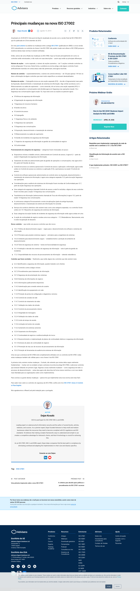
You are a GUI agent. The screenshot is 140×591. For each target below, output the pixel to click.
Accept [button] (109, 586)
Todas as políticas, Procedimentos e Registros (116, 62)
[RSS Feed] (34, 567)
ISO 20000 (81, 554)
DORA (80, 562)
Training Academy (51, 547)
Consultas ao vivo (66, 549)
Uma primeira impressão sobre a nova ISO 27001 (27, 483)
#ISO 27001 (20, 469)
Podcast (64, 547)
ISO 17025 (81, 552)
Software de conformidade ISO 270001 (117, 42)
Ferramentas (65, 544)
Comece (123, 8)
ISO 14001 (81, 544)
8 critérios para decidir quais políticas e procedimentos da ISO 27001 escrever (71, 484)
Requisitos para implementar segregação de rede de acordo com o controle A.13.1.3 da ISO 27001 (107, 144)
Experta (50, 544)
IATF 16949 (81, 570)
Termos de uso (99, 546)
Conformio (51, 536)
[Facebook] (23, 567)
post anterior (21, 45)
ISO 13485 (81, 549)
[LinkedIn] (12, 567)
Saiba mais (113, 46)
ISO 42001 (81, 539)
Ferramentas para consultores (100, 540)
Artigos (63, 536)
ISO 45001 (81, 547)
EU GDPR (81, 565)
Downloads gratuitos (67, 541)
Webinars (64, 539)
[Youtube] (29, 567)
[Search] (118, 2)
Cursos (50, 541)
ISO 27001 (55, 45)
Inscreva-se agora (116, 84)
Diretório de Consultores (65, 553)
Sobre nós (98, 536)
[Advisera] (19, 8)
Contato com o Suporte (119, 540)
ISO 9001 (81, 541)
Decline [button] (118, 586)
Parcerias (118, 543)
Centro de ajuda (120, 536)
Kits (49, 539)
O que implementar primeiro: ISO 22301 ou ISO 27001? (108, 165)
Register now (109, 127)
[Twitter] (18, 567)
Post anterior (18, 479)
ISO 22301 (81, 557)
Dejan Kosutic (19, 31)
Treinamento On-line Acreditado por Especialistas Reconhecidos (117, 80)
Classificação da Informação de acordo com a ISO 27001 (107, 155)
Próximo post (77, 479)
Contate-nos (28, 2)
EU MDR (80, 567)
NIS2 (79, 560)
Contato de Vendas (100, 543)
